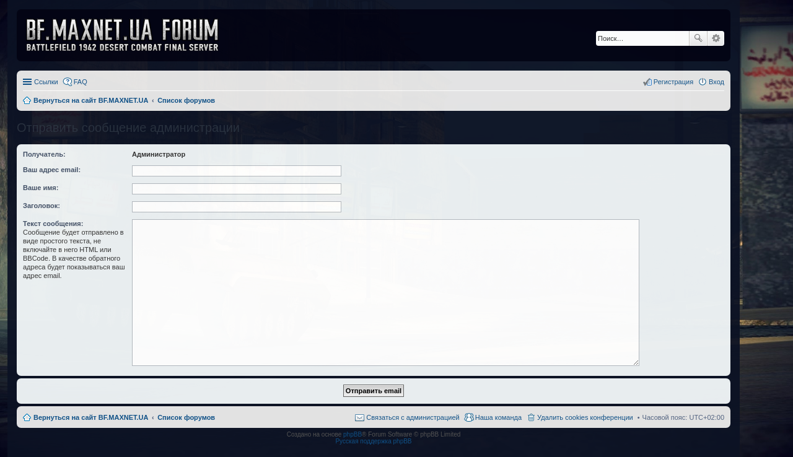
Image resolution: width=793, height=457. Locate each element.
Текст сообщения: (53, 223)
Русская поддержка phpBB (373, 441)
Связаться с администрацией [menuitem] (412, 417)
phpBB (352, 434)
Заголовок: (41, 205)
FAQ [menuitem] (80, 81)
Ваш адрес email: (52, 169)
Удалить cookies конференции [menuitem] (585, 417)
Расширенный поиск (716, 38)
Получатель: (44, 154)
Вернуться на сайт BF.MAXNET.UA (90, 417)
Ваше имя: (40, 187)
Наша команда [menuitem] (498, 417)
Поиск (698, 38)
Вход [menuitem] (716, 81)
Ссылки (46, 81)
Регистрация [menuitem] (673, 81)
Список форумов (186, 417)
